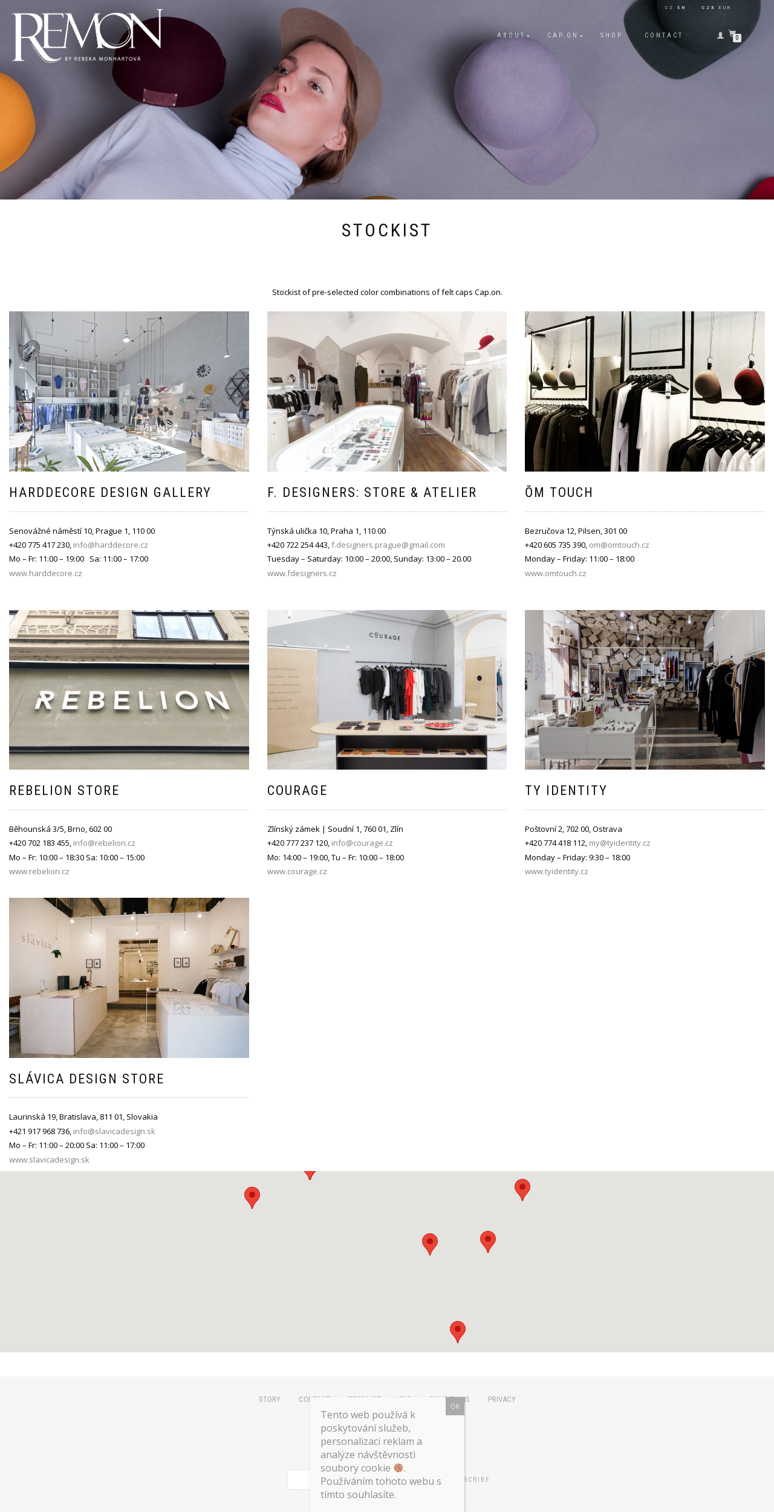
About (511, 35)
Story (270, 1399)
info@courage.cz (362, 842)
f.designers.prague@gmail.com (388, 544)
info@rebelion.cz (104, 842)
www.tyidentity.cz (556, 871)
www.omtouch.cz (556, 573)
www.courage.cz (297, 871)
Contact (664, 35)
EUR (725, 7)
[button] (458, 1332)
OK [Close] (455, 1406)
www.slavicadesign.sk (49, 1159)
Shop (611, 35)
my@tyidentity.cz (620, 842)
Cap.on (563, 35)
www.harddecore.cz (45, 573)
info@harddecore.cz (110, 544)
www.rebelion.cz (39, 871)
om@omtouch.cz (619, 544)
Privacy (502, 1399)
